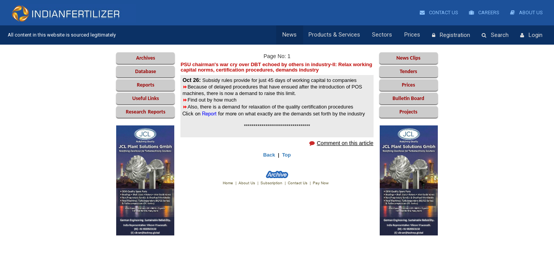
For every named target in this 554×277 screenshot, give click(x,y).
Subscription (271, 182)
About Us (526, 12)
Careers (484, 12)
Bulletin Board (408, 98)
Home (228, 182)
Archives (145, 58)
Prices (413, 35)
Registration (451, 35)
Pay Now (321, 182)
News (291, 35)
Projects (408, 111)
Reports (145, 85)
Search (495, 35)
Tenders (408, 71)
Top (286, 155)
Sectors (383, 35)
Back (269, 155)
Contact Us (439, 12)
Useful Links (145, 98)
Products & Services (336, 35)
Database (145, 71)
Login (531, 35)
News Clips (408, 58)
